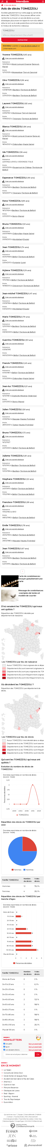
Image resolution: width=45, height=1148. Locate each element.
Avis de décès (10, 5)
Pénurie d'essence (11, 1088)
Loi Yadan (7, 1070)
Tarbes (15, 425)
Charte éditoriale (29, 1114)
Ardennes (32, 396)
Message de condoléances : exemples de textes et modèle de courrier (30, 593)
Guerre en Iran (9, 1085)
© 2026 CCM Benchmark (34, 1121)
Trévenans (17, 119)
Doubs (26, 239)
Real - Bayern (9, 1093)
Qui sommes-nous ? (10, 1114)
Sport (6, 1047)
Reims (15, 216)
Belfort (15, 257)
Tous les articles (19, 1117)
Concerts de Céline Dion (13, 1073)
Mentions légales (8, 1121)
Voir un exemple (35, 1044)
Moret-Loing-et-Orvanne (21, 64)
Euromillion (8, 1102)
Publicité (38, 1114)
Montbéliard (17, 239)
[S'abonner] (22, 1054)
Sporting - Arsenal (11, 1096)
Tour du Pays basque (12, 1099)
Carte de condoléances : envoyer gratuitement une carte (30, 578)
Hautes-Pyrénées (27, 419)
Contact (10, 1117)
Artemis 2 (8, 1082)
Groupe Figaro (19, 1121)
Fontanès (16, 263)
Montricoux (16, 113)
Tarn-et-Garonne (30, 72)
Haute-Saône (28, 144)
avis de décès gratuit (29, 46)
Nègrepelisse (17, 72)
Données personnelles (11, 1119)
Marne (21, 216)
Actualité (7, 1044)
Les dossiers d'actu (11, 1050)
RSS (26, 1117)
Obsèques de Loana (11, 1091)
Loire (23, 263)
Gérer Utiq (38, 1119)
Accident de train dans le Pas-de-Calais (19, 1079)
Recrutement (33, 1117)
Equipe (20, 1114)
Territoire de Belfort (28, 90)
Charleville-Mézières (20, 396)
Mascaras (16, 419)
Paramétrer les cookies (26, 1119)
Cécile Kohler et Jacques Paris (15, 1076)
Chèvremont (17, 286)
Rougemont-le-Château (22, 167)
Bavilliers (16, 90)
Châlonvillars (17, 144)
